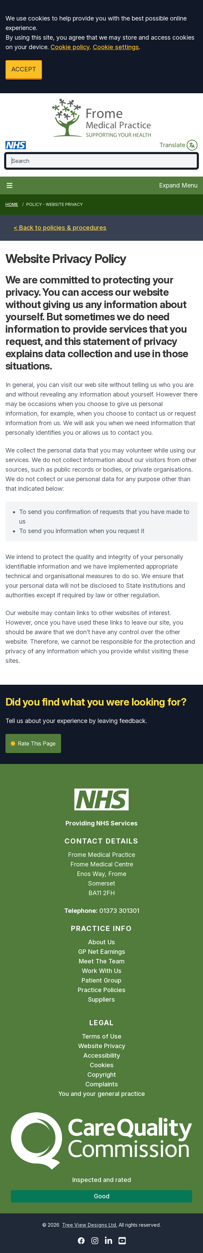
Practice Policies (102, 989)
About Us (101, 942)
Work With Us (101, 970)
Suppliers (101, 999)
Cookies (102, 1065)
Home (11, 204)
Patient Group (101, 980)
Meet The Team (102, 961)
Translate (178, 145)
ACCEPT (23, 69)
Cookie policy (70, 47)
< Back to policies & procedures (60, 227)
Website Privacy (101, 1045)
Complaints (101, 1084)
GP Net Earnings (101, 951)
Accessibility (101, 1055)
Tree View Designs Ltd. (89, 1225)
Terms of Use (101, 1036)
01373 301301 (119, 910)
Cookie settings (116, 47)
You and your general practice (101, 1093)
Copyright (101, 1074)
